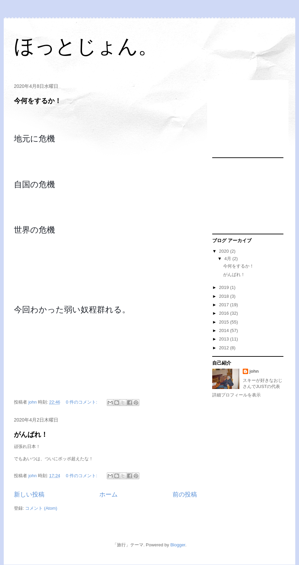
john (254, 371)
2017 (224, 304)
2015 (224, 322)
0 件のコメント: (82, 402)
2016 (224, 313)
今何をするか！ (37, 100)
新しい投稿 (29, 494)
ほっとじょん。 (86, 46)
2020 (224, 251)
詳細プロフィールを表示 (236, 394)
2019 (224, 287)
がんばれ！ (31, 434)
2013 (224, 339)
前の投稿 (185, 494)
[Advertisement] (246, 119)
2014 (224, 330)
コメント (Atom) (41, 508)
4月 (228, 258)
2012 (224, 347)
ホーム (108, 494)
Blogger (177, 544)
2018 (224, 296)
